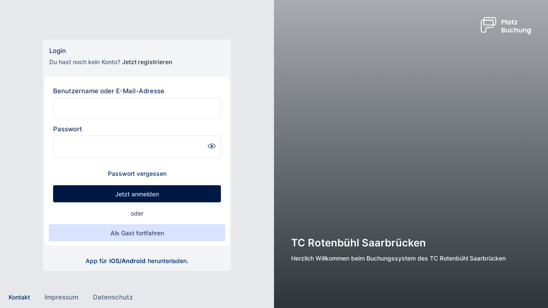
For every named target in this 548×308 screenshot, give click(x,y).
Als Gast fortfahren (137, 233)
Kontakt (19, 297)
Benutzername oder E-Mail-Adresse (108, 91)
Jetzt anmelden (137, 194)
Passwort (67, 129)
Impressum (61, 297)
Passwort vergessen (137, 173)
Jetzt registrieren (147, 61)
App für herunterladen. (137, 260)
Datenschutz (113, 297)
